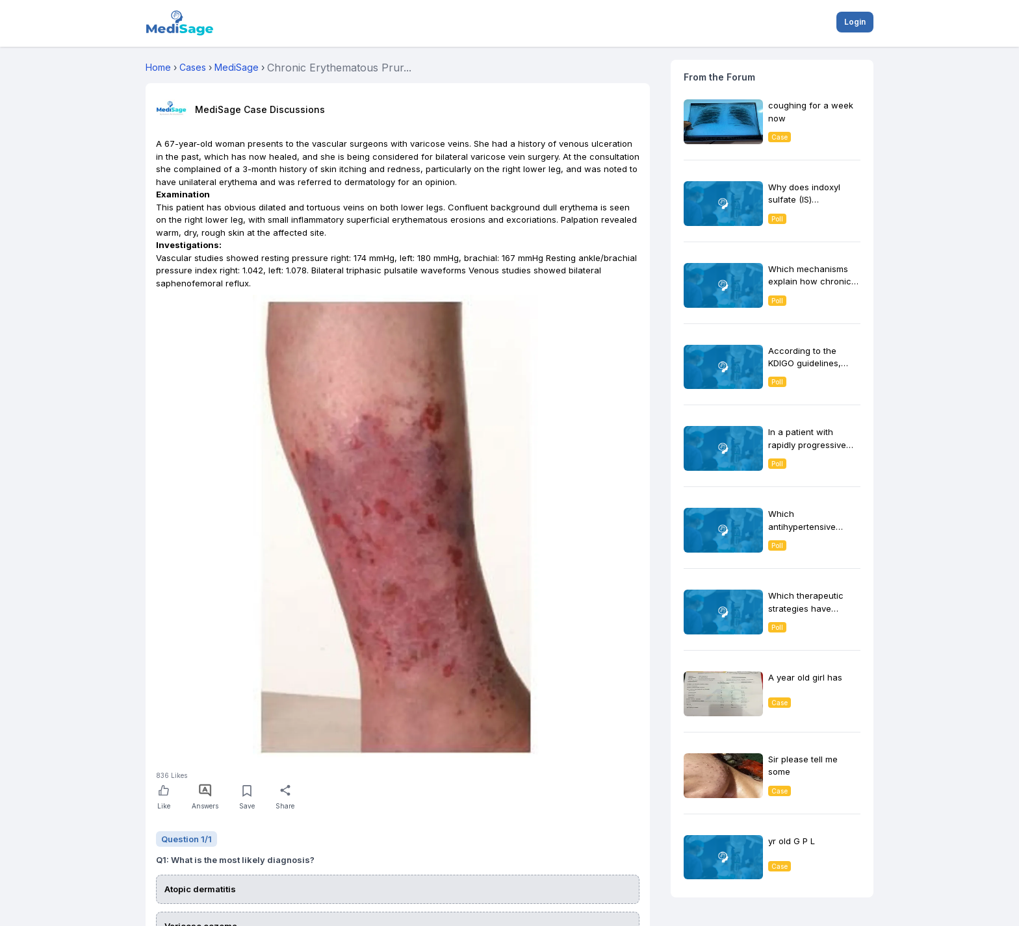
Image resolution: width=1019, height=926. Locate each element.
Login (855, 22)
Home (158, 67)
